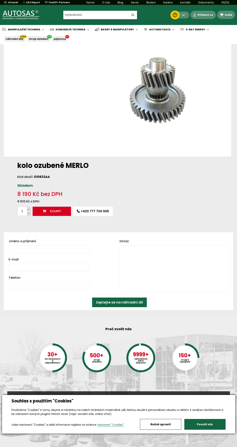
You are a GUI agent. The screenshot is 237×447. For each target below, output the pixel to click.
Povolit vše (205, 424)
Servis (135, 2)
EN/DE (225, 2)
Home (90, 2)
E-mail (14, 197)
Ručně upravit (160, 424)
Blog (120, 2)
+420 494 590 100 (117, 394)
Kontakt (185, 2)
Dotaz (124, 179)
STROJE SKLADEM (38, 39)
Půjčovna (125, 444)
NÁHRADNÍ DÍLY (14, 39)
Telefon (14, 215)
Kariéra (168, 2)
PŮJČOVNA (60, 39)
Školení (151, 2)
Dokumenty (206, 2)
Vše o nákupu (16, 444)
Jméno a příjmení (22, 179)
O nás (106, 2)
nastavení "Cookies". (110, 425)
